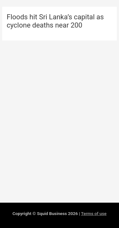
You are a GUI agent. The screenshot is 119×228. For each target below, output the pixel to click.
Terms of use (93, 213)
